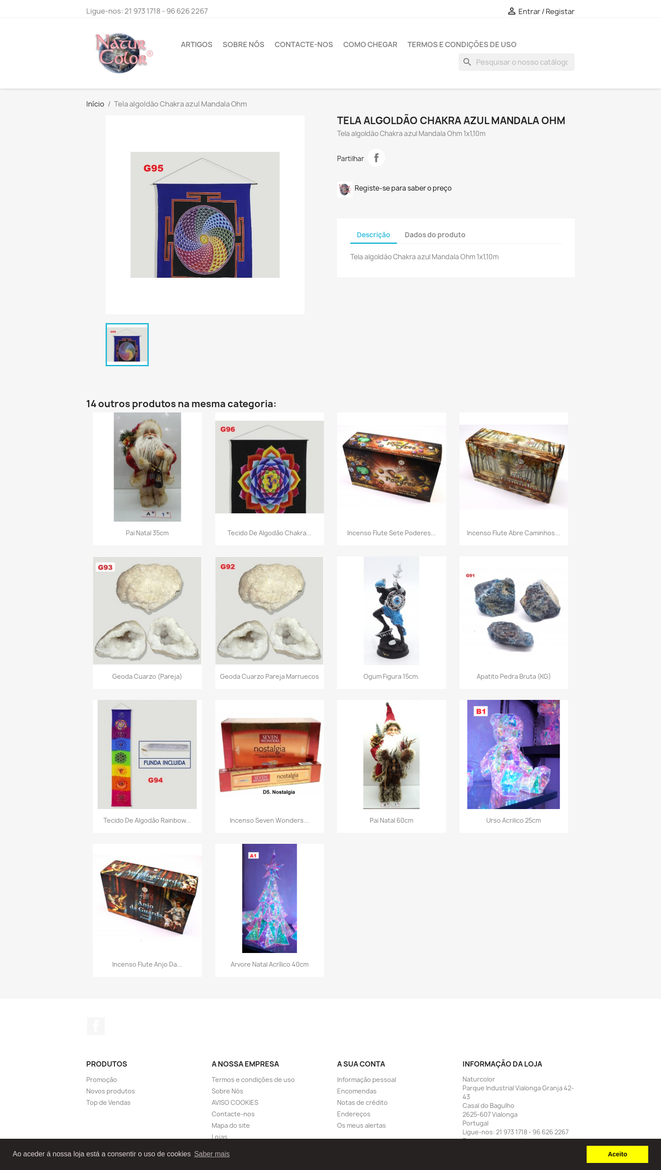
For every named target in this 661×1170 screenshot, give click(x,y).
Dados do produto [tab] (435, 234)
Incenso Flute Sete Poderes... (391, 533)
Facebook (96, 1026)
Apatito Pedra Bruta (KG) (514, 676)
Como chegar (370, 44)
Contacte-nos (304, 44)
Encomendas (357, 1091)
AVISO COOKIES (235, 1102)
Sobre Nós (243, 44)
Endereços (354, 1114)
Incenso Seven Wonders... (269, 820)
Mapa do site (231, 1125)
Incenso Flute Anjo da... (147, 964)
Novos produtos (110, 1091)
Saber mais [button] (212, 1154)
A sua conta (361, 1064)
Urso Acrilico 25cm (513, 820)
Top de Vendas (108, 1102)
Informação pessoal (366, 1079)
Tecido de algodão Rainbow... (147, 820)
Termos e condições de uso (462, 44)
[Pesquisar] (517, 62)
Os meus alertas (361, 1125)
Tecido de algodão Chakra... (270, 533)
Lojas (220, 1137)
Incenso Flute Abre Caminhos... (513, 533)
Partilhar (376, 157)
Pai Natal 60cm (391, 820)
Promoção (101, 1079)
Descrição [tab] (373, 234)
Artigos (197, 44)
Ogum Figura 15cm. (391, 676)
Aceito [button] (617, 1154)
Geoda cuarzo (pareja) (147, 676)
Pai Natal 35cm (147, 533)
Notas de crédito (362, 1102)
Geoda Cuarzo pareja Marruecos (269, 676)
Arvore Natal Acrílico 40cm (269, 964)
